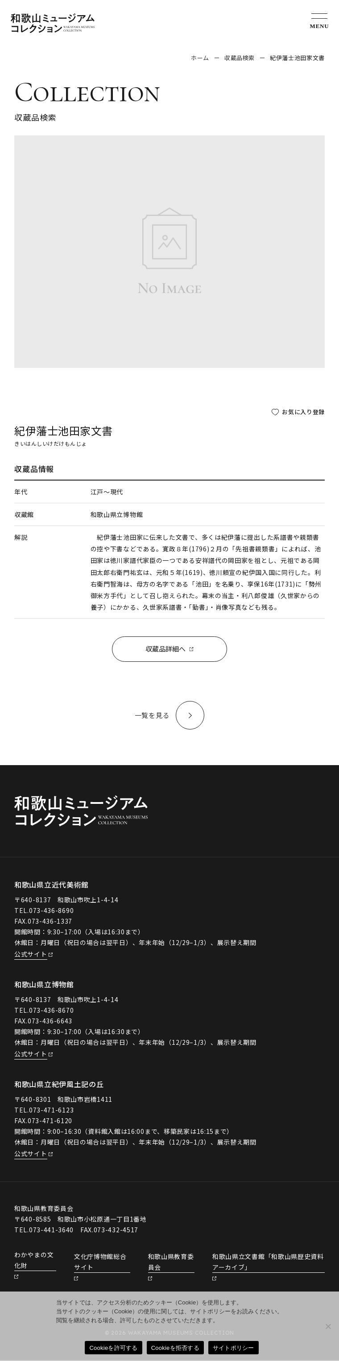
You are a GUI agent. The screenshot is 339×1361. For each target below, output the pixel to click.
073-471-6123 (51, 1110)
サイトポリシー (233, 1348)
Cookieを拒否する (175, 1348)
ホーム (200, 57)
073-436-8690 (51, 911)
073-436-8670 (51, 1011)
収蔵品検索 (239, 57)
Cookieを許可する (113, 1348)
